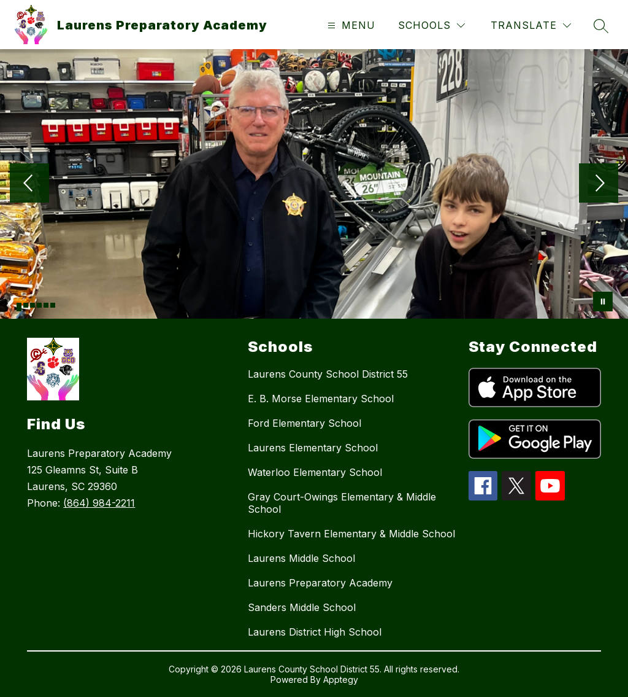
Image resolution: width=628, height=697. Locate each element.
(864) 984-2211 (99, 503)
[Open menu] (349, 25)
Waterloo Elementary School (315, 472)
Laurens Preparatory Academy (320, 583)
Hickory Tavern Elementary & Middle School (351, 534)
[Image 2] (25, 305)
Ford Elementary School (304, 423)
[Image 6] (52, 305)
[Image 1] (19, 307)
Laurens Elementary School (313, 448)
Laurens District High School (314, 632)
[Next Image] (598, 184)
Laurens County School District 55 (328, 374)
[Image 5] (46, 305)
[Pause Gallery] (603, 301)
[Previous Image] (29, 184)
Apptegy (340, 679)
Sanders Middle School (302, 607)
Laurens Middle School (301, 558)
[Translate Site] (531, 25)
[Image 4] (39, 305)
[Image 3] (32, 305)
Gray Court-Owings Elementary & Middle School (342, 503)
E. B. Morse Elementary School (321, 398)
